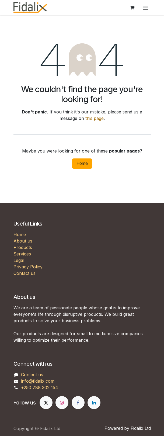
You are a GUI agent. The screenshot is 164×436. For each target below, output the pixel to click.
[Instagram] (61, 402)
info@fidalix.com (37, 381)
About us (22, 241)
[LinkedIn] (94, 402)
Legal (18, 260)
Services (22, 254)
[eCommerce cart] (132, 7)
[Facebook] (78, 402)
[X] (46, 402)
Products (22, 247)
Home (82, 163)
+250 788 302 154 (39, 387)
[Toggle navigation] (145, 7)
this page (94, 118)
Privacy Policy (28, 266)
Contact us (24, 273)
